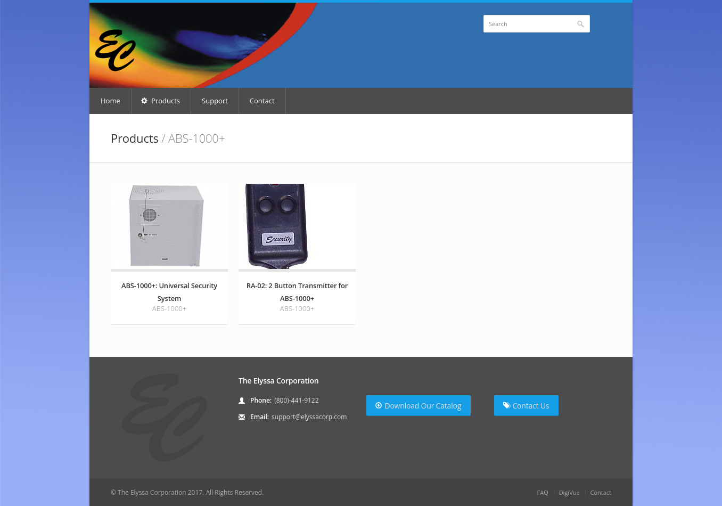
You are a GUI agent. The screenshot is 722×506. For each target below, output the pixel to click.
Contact (262, 100)
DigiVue (569, 492)
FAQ (542, 492)
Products (160, 100)
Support (215, 100)
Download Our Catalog (418, 406)
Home (110, 100)
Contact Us (526, 406)
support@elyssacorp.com (309, 416)
